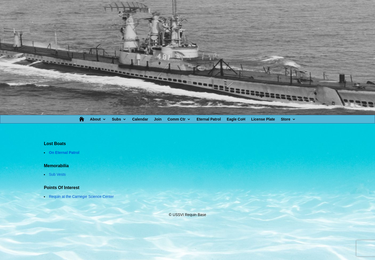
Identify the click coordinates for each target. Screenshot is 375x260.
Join (158, 119)
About (95, 119)
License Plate (263, 119)
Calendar (140, 119)
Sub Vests (57, 174)
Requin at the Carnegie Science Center (81, 196)
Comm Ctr (177, 119)
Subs (116, 119)
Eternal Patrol (209, 119)
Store (285, 119)
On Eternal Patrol (64, 152)
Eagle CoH (236, 119)
